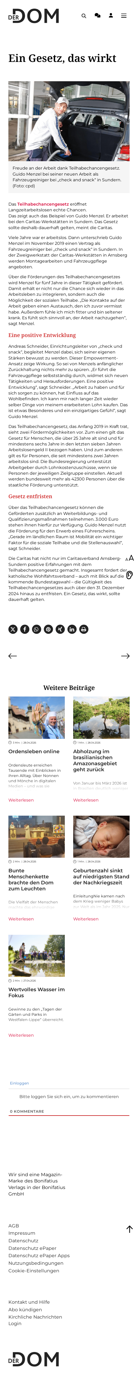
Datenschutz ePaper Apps (39, 1255)
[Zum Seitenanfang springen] (129, 1229)
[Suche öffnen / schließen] (84, 16)
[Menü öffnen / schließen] (125, 16)
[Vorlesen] (129, 575)
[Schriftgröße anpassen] (129, 558)
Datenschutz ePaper (32, 1248)
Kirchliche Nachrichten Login (35, 1320)
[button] (13, 629)
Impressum (21, 1233)
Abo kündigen (25, 1309)
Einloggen (19, 1083)
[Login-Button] (111, 16)
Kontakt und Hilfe (29, 1302)
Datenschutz (23, 1240)
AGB (13, 1225)
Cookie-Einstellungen (33, 1270)
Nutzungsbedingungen (35, 1263)
